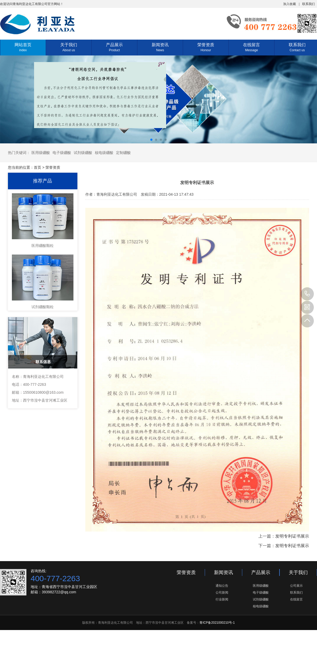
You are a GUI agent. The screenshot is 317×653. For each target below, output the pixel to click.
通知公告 (222, 586)
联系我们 (308, 4)
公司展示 (296, 586)
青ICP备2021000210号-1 (217, 622)
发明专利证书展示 (292, 536)
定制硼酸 (123, 153)
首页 (37, 167)
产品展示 (114, 47)
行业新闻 (222, 599)
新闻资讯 (160, 47)
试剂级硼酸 (83, 153)
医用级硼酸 (40, 153)
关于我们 (68, 47)
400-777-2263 (307, 293)
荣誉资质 (205, 47)
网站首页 (23, 47)
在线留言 (251, 47)
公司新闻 (222, 592)
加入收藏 (289, 4)
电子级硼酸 (62, 153)
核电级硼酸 (104, 153)
